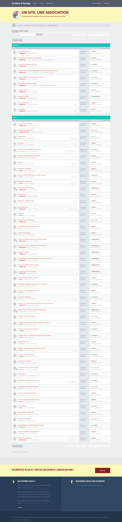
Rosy (93, 143)
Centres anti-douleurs (24, 233)
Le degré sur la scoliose (24, 361)
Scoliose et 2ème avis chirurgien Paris (28, 431)
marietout (22, 151)
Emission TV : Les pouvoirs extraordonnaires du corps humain (35, 303)
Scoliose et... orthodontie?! (26, 201)
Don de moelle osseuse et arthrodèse (28, 226)
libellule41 (22, 420)
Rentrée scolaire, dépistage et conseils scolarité (32, 175)
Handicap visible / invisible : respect (28, 277)
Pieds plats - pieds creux (25, 181)
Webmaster (23, 53)
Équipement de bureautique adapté (28, 386)
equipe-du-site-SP (24, 132)
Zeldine (21, 388)
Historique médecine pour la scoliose (28, 265)
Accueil (35, 3)
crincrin (94, 64)
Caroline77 (22, 427)
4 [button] (94, 34)
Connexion (106, 3)
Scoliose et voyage (23, 96)
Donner (102, 470)
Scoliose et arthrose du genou (26, 316)
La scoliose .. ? (22, 109)
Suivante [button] (107, 34)
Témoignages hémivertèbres (26, 188)
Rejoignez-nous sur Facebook (90, 481)
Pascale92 (22, 433)
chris (93, 51)
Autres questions (20, 31)
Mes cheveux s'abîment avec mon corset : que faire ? (32, 284)
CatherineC (22, 414)
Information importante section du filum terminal (32, 239)
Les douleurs (21, 374)
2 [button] (89, 34)
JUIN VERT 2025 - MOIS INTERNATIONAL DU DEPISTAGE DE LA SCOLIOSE (38, 71)
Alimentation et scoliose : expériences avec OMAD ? (32, 310)
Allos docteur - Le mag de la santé (27, 290)
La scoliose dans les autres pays (27, 271)
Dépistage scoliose (23, 103)
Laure (21, 202)
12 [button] (102, 34)
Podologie (21, 213)
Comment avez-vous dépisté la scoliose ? (29, 149)
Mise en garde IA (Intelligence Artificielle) (29, 58)
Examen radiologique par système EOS (29, 156)
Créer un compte (96, 3)
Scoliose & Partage (21, 3)
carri (21, 145)
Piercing (20, 162)
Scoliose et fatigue (23, 252)
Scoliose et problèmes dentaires (27, 393)
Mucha (93, 130)
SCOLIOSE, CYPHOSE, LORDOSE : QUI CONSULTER (32, 245)
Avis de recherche (23, 207)
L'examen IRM (21, 136)
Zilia (93, 136)
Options (69, 446)
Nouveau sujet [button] (17, 40)
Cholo (21, 311)
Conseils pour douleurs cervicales (27, 64)
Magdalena (22, 343)
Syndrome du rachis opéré (25, 130)
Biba (21, 138)
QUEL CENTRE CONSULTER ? (26, 412)
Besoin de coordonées (24, 419)
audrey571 (22, 369)
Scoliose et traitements (25, 168)
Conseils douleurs (23, 90)
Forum (41, 3)
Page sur (82, 34)
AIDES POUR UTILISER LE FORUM (27, 83)
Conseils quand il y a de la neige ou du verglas (31, 77)
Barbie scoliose (22, 406)
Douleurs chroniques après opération (28, 329)
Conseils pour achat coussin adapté (28, 367)
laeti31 (21, 228)
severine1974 (95, 96)
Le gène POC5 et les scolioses (26, 354)
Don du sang (21, 194)
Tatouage (20, 143)
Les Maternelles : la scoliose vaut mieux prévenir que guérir (34, 335)
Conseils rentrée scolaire (25, 124)
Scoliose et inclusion (24, 51)
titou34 (21, 157)
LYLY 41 (94, 220)
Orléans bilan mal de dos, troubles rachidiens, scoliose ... (34, 322)
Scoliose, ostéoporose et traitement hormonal (31, 348)
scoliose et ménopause (24, 297)
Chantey (22, 286)
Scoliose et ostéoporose (25, 438)
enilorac (22, 299)
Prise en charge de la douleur (26, 220)
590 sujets (75, 34)
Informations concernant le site (49, 85)
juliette (21, 318)
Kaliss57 (22, 375)
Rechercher (49, 3)
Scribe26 (22, 363)
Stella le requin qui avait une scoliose (28, 399)
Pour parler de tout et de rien (49, 59)
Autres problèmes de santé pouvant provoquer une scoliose (35, 258)
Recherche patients (23, 342)
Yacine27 (22, 395)
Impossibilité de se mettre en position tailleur (31, 425)
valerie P (94, 284)
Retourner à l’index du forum (20, 452)
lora (21, 164)
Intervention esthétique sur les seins (28, 380)
